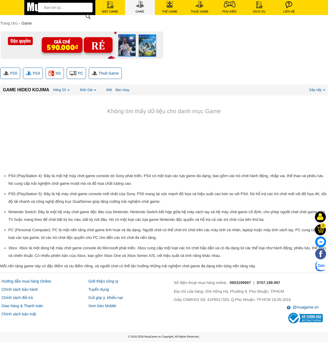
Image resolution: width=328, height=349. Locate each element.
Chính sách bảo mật (19, 314)
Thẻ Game (170, 7)
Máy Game (110, 7)
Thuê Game (199, 7)
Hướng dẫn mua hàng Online (26, 281)
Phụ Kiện (229, 7)
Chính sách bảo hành (20, 289)
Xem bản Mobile (102, 306)
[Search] (87, 17)
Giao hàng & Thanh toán (22, 306)
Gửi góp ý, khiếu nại (105, 297)
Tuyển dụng (98, 289)
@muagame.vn (303, 307)
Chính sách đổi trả (17, 297)
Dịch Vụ (259, 7)
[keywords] (63, 7)
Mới (109, 90)
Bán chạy (122, 90)
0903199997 (240, 282)
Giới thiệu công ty (103, 281)
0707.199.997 (268, 282)
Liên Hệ (289, 7)
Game (139, 7)
